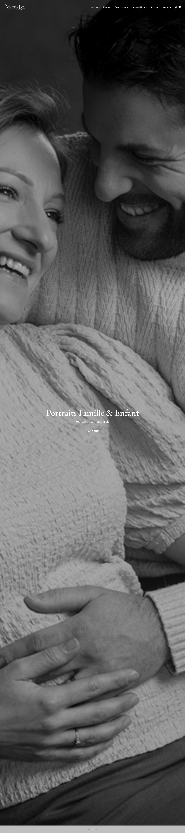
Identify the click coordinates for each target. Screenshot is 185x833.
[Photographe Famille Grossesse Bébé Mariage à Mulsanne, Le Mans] (14, 7)
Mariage (107, 7)
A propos (155, 7)
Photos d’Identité (139, 7)
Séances (95, 7)
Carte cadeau (121, 7)
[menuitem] (95, 7)
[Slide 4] (96, 829)
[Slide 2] (91, 829)
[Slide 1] (89, 829)
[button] (176, 7)
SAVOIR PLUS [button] (92, 434)
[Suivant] (179, 424)
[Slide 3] (93, 829)
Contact (167, 7)
